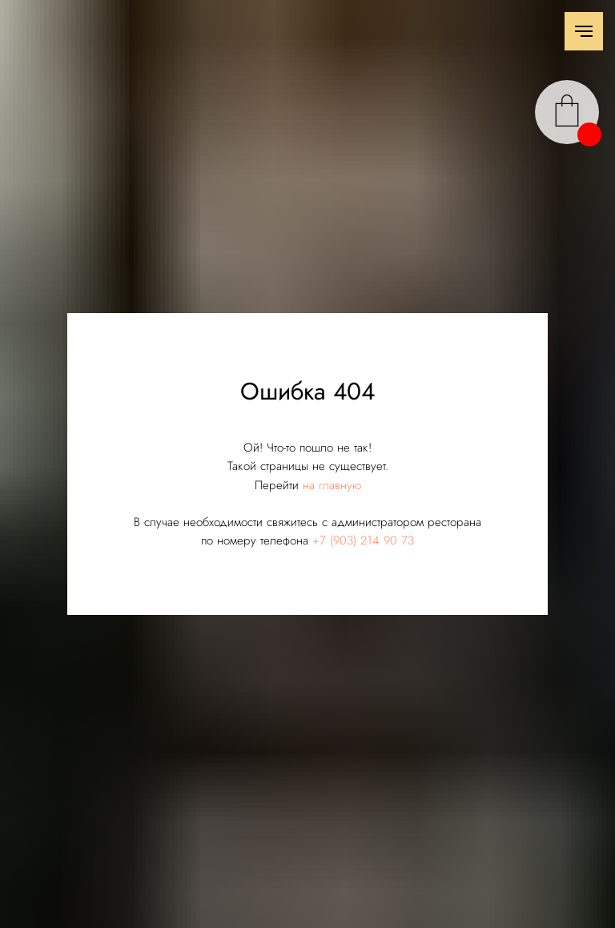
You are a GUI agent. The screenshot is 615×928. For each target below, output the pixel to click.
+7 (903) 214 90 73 (363, 540)
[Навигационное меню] (584, 31)
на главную (332, 485)
